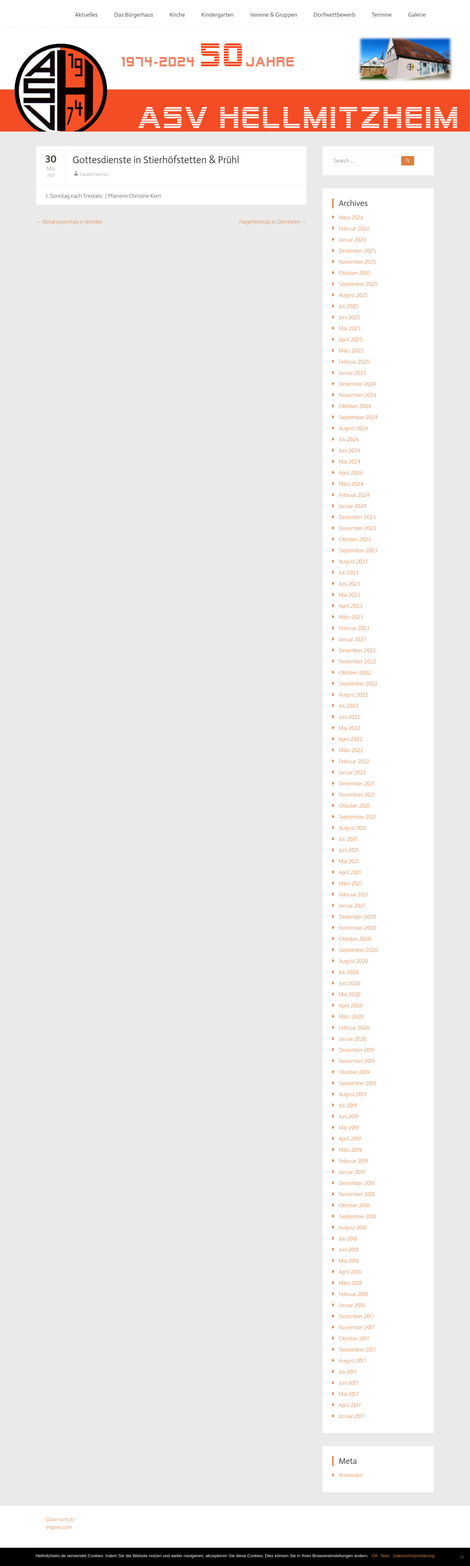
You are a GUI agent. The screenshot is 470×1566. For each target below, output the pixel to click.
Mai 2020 (349, 994)
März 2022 (351, 750)
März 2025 (351, 350)
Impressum (59, 1527)
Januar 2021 (352, 905)
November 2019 (357, 1061)
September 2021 (357, 817)
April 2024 (351, 472)
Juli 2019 (348, 1105)
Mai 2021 (349, 861)
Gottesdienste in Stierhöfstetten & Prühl (155, 160)
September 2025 (358, 284)
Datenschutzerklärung (413, 1555)
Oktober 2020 (355, 939)
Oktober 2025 (355, 273)
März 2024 (351, 484)
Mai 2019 (349, 1127)
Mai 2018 (349, 1261)
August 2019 (353, 1094)
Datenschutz (60, 1519)
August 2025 (353, 295)
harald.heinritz (94, 174)
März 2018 (350, 1283)
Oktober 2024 (355, 406)
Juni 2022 (349, 717)
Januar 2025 (352, 373)
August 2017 (352, 1360)
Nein (385, 1555)
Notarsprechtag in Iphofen (69, 221)
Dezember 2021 (356, 783)
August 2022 (353, 694)
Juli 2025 (349, 306)
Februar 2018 (353, 1294)
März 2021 (350, 883)
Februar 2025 (354, 361)
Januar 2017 (352, 1416)
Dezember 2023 (357, 517)
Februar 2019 (353, 1161)
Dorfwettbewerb (334, 14)
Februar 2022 (354, 761)
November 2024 (357, 395)
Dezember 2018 (356, 1183)
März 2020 (351, 1016)
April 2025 (351, 339)
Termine (382, 14)
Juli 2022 (349, 706)
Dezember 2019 (356, 1050)
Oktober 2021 (354, 805)
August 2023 (353, 561)
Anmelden (351, 1475)
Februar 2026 (354, 228)
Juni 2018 (349, 1249)
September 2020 (358, 950)
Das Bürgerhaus (133, 14)
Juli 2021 (348, 839)
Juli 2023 (348, 572)
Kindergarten (217, 14)
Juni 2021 (349, 850)
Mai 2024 (349, 461)
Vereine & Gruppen (273, 14)
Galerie (417, 14)
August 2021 (353, 828)
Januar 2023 (352, 639)
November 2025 (357, 262)
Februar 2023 (354, 628)
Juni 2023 (349, 583)
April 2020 (351, 1005)
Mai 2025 (349, 328)
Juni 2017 (348, 1383)
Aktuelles (86, 14)
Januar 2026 (352, 239)
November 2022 (357, 661)
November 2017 (357, 1327)
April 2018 (350, 1272)
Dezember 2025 (357, 250)
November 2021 (357, 794)
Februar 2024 (354, 495)
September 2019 (357, 1083)
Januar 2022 (352, 772)
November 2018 (357, 1194)
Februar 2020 (354, 1027)
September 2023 (358, 550)
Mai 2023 (349, 595)
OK (375, 1555)
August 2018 (353, 1227)
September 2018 (357, 1216)
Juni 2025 (349, 317)
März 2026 (351, 217)
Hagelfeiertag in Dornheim (272, 221)
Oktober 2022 (355, 672)
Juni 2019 (349, 1116)
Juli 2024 (349, 439)
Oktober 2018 (354, 1205)
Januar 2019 (352, 1172)
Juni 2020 (349, 983)
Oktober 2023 (355, 539)
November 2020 (357, 928)
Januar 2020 (353, 1039)
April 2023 (350, 606)
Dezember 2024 (357, 384)
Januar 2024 (352, 506)
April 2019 (350, 1138)
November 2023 (357, 528)
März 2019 (350, 1150)
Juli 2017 (348, 1371)
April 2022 (351, 739)
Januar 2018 (352, 1305)
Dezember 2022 (357, 650)
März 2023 (351, 617)
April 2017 (350, 1405)
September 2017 (357, 1349)
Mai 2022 (349, 728)
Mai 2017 (349, 1394)
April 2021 (350, 872)
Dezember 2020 (357, 916)
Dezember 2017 (356, 1316)
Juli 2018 (348, 1238)
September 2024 (358, 417)
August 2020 (353, 961)
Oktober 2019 (354, 1072)
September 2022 (358, 683)
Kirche (177, 14)
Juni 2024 (349, 450)
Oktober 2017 (354, 1338)
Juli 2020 (349, 972)
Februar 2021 (353, 894)
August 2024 (353, 428)
